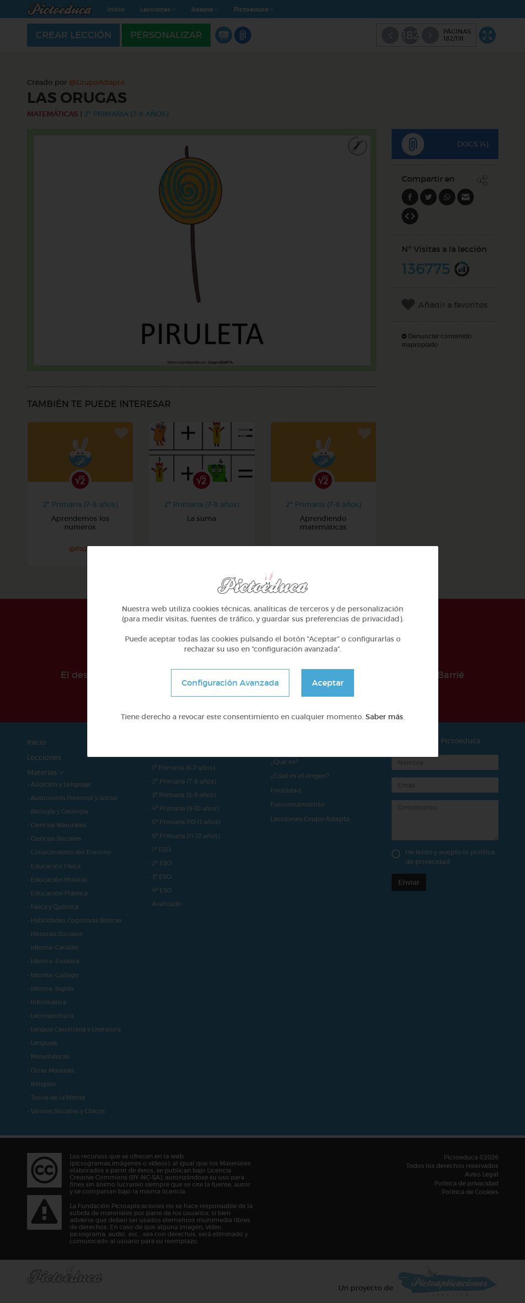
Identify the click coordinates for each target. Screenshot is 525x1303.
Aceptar (327, 683)
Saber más (384, 716)
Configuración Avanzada (230, 683)
